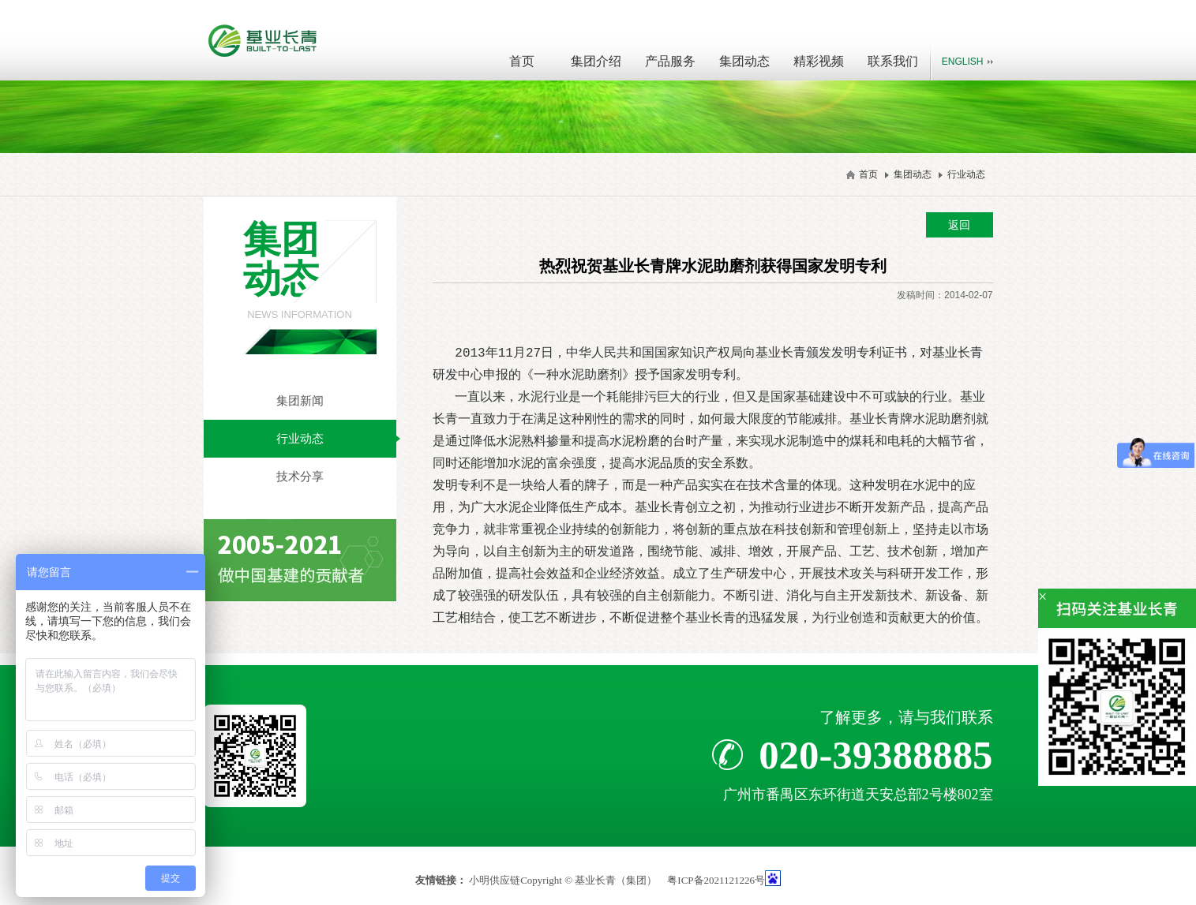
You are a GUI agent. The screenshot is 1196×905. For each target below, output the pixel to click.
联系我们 (893, 61)
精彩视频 (818, 61)
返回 (959, 225)
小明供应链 (494, 880)
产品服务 (670, 61)
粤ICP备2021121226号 (716, 880)
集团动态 (744, 61)
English (963, 61)
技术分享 (300, 476)
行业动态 (966, 174)
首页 (521, 61)
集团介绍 (596, 61)
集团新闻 (300, 400)
